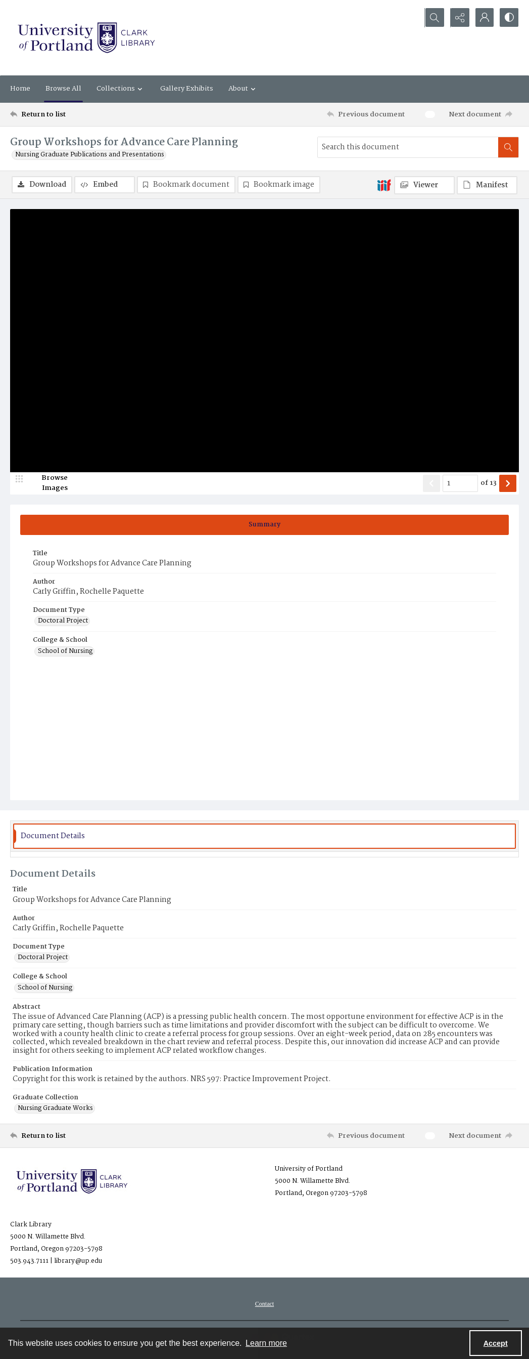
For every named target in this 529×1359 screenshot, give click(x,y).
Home (20, 88)
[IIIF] (384, 184)
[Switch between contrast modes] (508, 17)
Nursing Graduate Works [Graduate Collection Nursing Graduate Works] (55, 1109)
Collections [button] (121, 88)
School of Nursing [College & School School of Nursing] (65, 651)
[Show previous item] (431, 483)
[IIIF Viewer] (424, 185)
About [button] (243, 88)
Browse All (63, 88)
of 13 (488, 483)
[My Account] (483, 17)
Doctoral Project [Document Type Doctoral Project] (63, 621)
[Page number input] (460, 483)
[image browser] (48, 483)
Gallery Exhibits (186, 88)
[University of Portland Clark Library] (86, 37)
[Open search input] (433, 17)
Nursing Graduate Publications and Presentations (89, 155)
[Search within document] (508, 147)
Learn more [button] (266, 1343)
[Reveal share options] (458, 17)
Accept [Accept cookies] (496, 1343)
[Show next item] (507, 483)
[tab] (264, 524)
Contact (264, 1304)
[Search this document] (408, 147)
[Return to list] (79, 114)
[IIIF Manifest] (487, 185)
